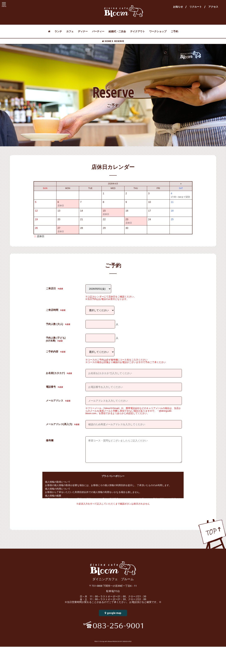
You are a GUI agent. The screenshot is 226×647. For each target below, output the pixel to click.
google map (113, 613)
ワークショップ (157, 31)
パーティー (98, 31)
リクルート (195, 6)
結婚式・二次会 (117, 31)
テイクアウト (137, 31)
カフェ (70, 31)
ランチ (58, 31)
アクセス (213, 6)
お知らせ (178, 6)
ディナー (83, 31)
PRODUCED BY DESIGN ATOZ (122, 642)
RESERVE (118, 41)
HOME (106, 41)
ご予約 (174, 31)
